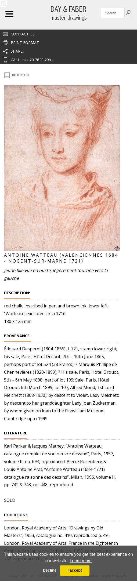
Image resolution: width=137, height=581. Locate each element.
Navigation (9, 13)
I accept (74, 570)
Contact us (23, 34)
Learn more (81, 560)
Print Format (25, 42)
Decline (49, 570)
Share (17, 51)
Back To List (20, 75)
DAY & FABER (69, 13)
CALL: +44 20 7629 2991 (32, 59)
